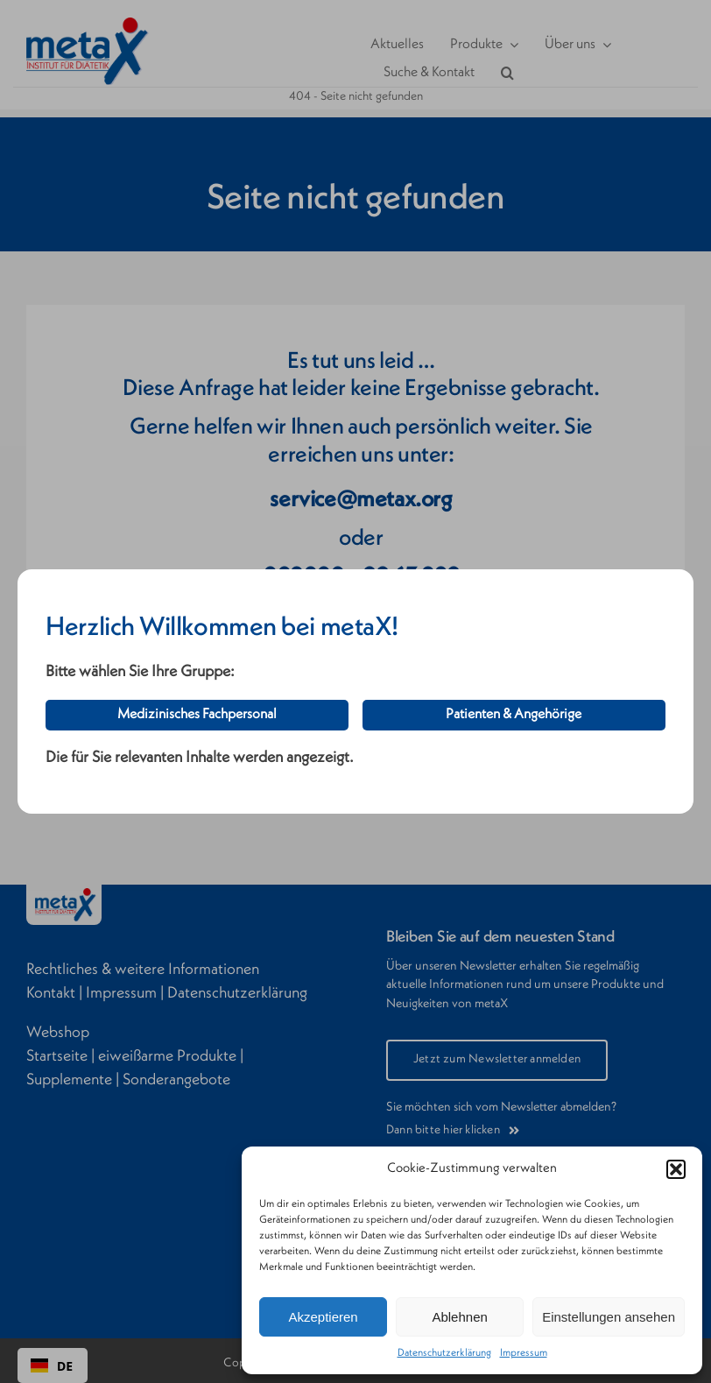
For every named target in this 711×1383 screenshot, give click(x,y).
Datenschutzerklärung (444, 1353)
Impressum (523, 1353)
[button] (676, 1169)
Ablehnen (459, 1316)
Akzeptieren (322, 1316)
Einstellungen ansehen (608, 1316)
